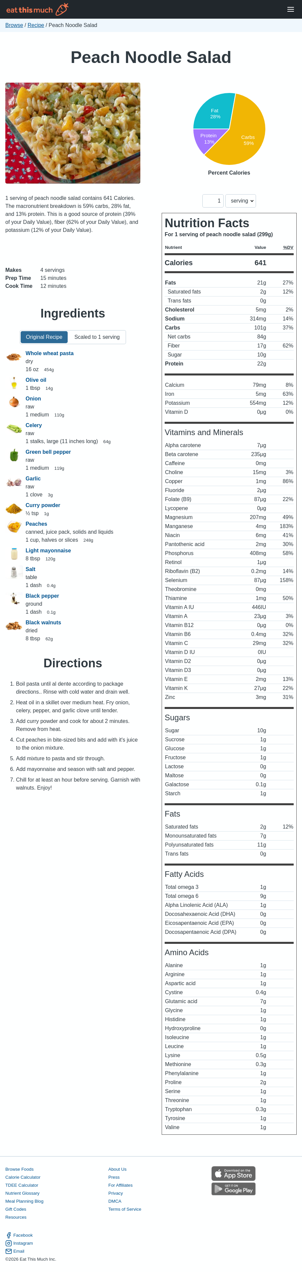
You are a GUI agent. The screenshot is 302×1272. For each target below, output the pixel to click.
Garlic (33, 478)
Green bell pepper (48, 452)
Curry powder (43, 505)
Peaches (36, 524)
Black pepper (42, 596)
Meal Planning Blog (24, 1201)
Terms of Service (124, 1209)
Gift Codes (15, 1209)
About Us (117, 1169)
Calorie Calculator (22, 1177)
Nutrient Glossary (22, 1193)
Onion (33, 398)
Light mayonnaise (48, 550)
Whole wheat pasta (50, 353)
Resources (15, 1217)
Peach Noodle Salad (151, 57)
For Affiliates (120, 1185)
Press (114, 1177)
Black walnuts (43, 622)
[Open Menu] (291, 9)
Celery (34, 425)
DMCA (114, 1201)
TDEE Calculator (21, 1185)
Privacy (115, 1193)
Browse (14, 25)
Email (14, 1251)
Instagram (19, 1243)
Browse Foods (19, 1169)
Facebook (19, 1235)
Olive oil (36, 380)
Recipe (36, 25)
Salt (30, 569)
